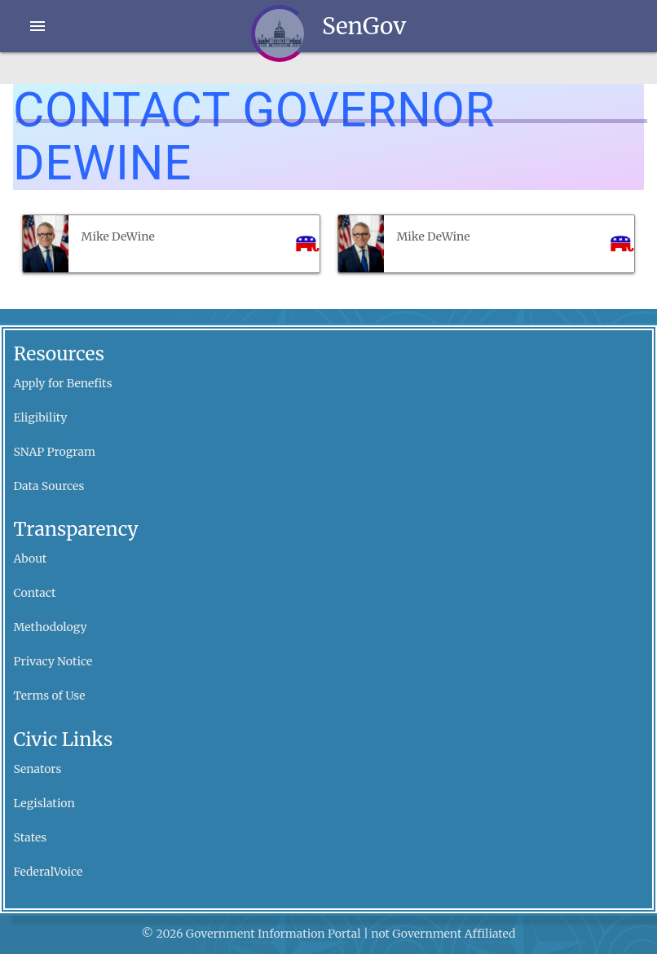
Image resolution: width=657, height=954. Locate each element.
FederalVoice (48, 871)
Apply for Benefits (63, 383)
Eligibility (41, 417)
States (30, 837)
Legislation (44, 803)
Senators (38, 769)
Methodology (50, 627)
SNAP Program (54, 451)
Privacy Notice (53, 661)
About (30, 558)
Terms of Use (50, 695)
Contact (35, 592)
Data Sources (49, 486)
